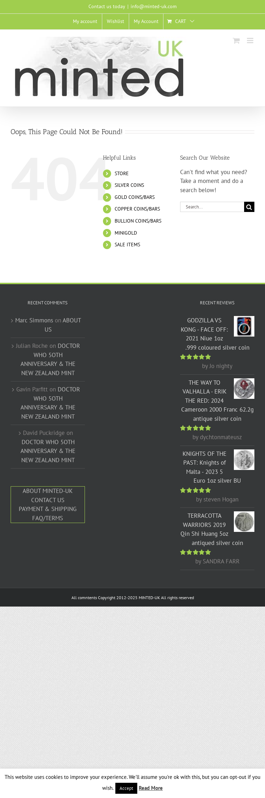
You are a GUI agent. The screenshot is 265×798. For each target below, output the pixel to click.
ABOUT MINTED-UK (48, 491)
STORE (122, 173)
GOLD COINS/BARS (135, 197)
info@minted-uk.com (154, 6)
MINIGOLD (126, 233)
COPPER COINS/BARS (137, 209)
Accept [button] (126, 788)
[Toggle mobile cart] (236, 40)
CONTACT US (47, 500)
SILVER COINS (129, 185)
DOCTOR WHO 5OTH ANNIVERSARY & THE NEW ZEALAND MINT (48, 451)
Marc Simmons (34, 320)
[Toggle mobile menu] (250, 40)
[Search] (249, 207)
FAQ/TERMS (47, 518)
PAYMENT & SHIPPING (47, 509)
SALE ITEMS (127, 244)
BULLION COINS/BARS (138, 221)
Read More (151, 788)
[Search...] (212, 207)
